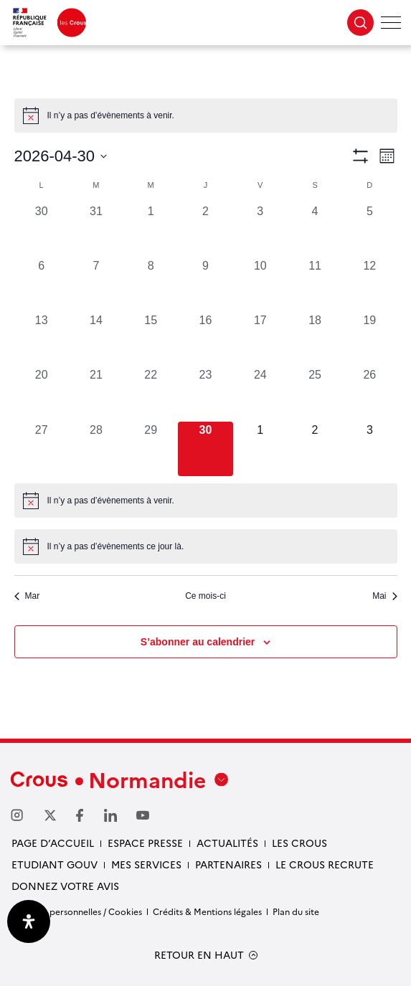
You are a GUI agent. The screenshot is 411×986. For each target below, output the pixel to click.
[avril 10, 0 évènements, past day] (260, 284)
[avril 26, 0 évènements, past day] (369, 393)
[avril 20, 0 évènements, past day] (41, 393)
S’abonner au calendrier (198, 642)
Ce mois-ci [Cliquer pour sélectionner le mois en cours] (205, 596)
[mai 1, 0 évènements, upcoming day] (260, 449)
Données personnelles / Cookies (76, 911)
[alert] (205, 115)
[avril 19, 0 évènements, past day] (369, 339)
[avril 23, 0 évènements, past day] (205, 393)
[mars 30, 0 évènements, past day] (41, 230)
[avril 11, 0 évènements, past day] (315, 284)
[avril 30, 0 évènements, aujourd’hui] (205, 449)
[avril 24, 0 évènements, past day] (260, 393)
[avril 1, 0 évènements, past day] (150, 230)
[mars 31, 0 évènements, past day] (96, 230)
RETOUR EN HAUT (199, 955)
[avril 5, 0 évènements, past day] (369, 230)
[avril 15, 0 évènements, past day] (150, 339)
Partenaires (228, 864)
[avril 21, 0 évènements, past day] (96, 393)
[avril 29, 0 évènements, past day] (150, 449)
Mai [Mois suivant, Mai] (384, 596)
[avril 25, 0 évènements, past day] (315, 393)
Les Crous (299, 842)
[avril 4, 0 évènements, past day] (315, 230)
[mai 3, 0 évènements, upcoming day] (369, 449)
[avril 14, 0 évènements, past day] (96, 339)
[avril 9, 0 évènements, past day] (205, 284)
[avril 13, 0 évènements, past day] (41, 339)
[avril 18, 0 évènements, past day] (315, 339)
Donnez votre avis (65, 885)
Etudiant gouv (54, 864)
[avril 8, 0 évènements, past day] (150, 284)
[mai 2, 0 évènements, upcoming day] (315, 449)
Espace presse (145, 842)
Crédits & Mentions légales (207, 911)
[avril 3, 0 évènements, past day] (260, 230)
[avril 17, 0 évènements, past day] (260, 339)
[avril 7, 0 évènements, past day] (96, 284)
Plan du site (296, 911)
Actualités (227, 842)
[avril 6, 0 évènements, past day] (41, 284)
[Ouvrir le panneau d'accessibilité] (28, 921)
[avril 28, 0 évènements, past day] (96, 449)
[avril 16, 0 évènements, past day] (205, 339)
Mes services (146, 864)
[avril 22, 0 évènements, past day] (150, 393)
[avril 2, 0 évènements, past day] (205, 230)
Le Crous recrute (324, 864)
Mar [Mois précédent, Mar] (27, 596)
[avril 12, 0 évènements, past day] (369, 284)
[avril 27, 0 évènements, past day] (41, 449)
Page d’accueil (52, 842)
